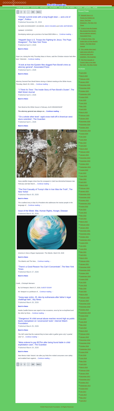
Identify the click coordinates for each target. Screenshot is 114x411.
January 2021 (84, 264)
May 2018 (83, 361)
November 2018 (85, 343)
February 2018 (84, 370)
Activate (53, 7)
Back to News (23, 49)
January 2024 (84, 155)
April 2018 (83, 364)
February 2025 (84, 115)
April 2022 (83, 218)
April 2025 (83, 109)
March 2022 (84, 222)
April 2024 (83, 146)
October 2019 (84, 310)
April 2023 (83, 182)
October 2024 (84, 127)
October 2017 (84, 382)
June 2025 (83, 103)
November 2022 (85, 197)
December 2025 (85, 85)
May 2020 (83, 288)
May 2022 (83, 215)
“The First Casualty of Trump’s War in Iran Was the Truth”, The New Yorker (88, 62)
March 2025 (84, 112)
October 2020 (84, 273)
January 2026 (84, 82)
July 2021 (83, 246)
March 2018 (84, 367)
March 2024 (84, 149)
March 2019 (84, 331)
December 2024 (85, 121)
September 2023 (85, 167)
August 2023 (84, 170)
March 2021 (84, 258)
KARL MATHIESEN (66, 26)
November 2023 (85, 161)
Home (95, 7)
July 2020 (83, 282)
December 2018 (85, 340)
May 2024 (83, 143)
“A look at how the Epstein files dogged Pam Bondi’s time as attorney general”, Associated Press (44, 66)
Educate (34, 7)
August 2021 (84, 243)
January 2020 (84, 300)
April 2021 (83, 255)
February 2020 (84, 297)
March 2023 (84, 185)
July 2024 (83, 137)
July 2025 (83, 100)
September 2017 (85, 385)
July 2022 (83, 209)
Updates (87, 7)
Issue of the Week (66, 7)
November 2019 (85, 307)
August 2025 (84, 97)
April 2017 (83, 401)
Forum (79, 7)
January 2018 (84, 373)
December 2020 (85, 267)
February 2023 (84, 188)
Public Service (23, 7)
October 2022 (84, 200)
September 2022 (85, 203)
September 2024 (85, 130)
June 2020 (83, 285)
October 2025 (84, 91)
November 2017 (85, 379)
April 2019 (83, 328)
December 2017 (85, 376)
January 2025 (84, 118)
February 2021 (84, 261)
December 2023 (85, 158)
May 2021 (83, 252)
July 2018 (83, 355)
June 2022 (83, 212)
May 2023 (83, 179)
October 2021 (84, 237)
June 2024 (83, 140)
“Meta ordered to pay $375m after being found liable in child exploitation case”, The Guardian (44, 343)
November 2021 (85, 234)
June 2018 (83, 358)
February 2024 (84, 152)
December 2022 (85, 194)
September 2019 (85, 313)
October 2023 (84, 164)
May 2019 (83, 325)
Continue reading (66, 34)
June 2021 (83, 249)
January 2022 (84, 228)
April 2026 (83, 73)
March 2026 (84, 76)
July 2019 (83, 319)
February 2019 (84, 334)
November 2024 (85, 124)
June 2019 (83, 322)
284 (33, 12)
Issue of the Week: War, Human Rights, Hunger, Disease (43, 211)
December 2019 (85, 303)
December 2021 (85, 231)
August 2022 (84, 206)
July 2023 (83, 173)
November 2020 (85, 270)
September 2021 (85, 240)
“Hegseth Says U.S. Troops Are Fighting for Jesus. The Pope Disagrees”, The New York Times (44, 41)
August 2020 (84, 279)
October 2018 (84, 346)
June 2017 (83, 395)
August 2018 (84, 352)
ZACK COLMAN (50, 26)
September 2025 (85, 94)
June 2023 (83, 176)
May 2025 (83, 106)
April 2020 (83, 291)
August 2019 (84, 316)
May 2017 (83, 398)
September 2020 (85, 276)
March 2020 (84, 294)
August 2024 (84, 133)
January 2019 (84, 337)
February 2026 (84, 79)
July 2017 (83, 392)
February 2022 (84, 225)
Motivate (44, 7)
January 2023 (84, 191)
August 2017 (84, 388)
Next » (39, 12)
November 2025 (85, 88)
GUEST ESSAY (46, 287)
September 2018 (85, 349)
